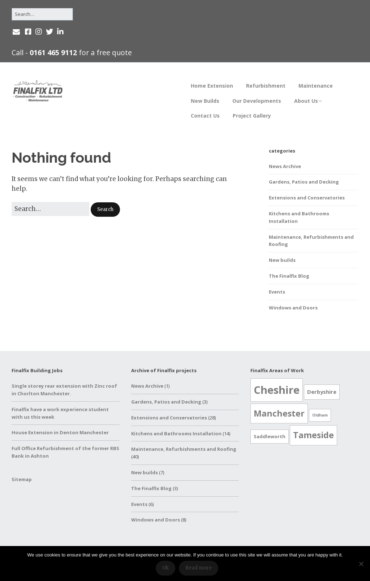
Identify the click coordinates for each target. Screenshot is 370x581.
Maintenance (315, 85)
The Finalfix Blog (289, 276)
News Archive (285, 166)
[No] (361, 563)
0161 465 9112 (53, 52)
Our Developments (256, 100)
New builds (282, 260)
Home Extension (212, 85)
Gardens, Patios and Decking (304, 182)
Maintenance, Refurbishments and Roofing (183, 449)
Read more (198, 568)
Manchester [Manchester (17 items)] (279, 413)
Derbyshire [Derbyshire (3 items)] (321, 391)
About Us (306, 100)
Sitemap (22, 479)
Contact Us (205, 115)
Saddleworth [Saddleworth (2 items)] (269, 436)
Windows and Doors (293, 307)
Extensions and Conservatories (307, 197)
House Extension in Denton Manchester (60, 432)
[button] (105, 209)
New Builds (205, 100)
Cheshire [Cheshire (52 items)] (277, 390)
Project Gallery (252, 115)
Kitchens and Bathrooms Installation (176, 433)
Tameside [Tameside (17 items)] (313, 435)
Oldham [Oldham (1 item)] (320, 415)
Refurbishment (265, 85)
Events (277, 292)
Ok (165, 568)
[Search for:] (42, 14)
